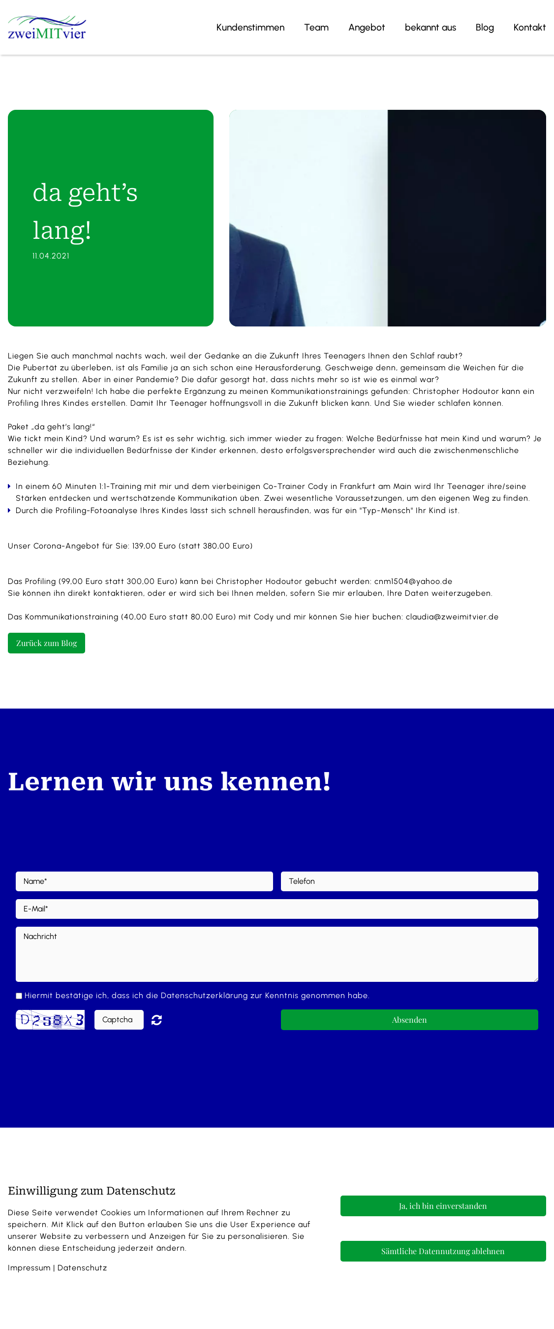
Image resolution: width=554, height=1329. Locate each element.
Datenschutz (82, 1267)
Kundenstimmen (250, 27)
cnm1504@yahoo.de (413, 581)
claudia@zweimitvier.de (452, 616)
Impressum (29, 1267)
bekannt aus (430, 27)
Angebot (366, 27)
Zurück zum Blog (46, 643)
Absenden (409, 1019)
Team (316, 27)
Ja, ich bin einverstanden (443, 1205)
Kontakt (530, 27)
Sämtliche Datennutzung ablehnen (443, 1251)
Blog (485, 27)
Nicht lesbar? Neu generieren (164, 1020)
